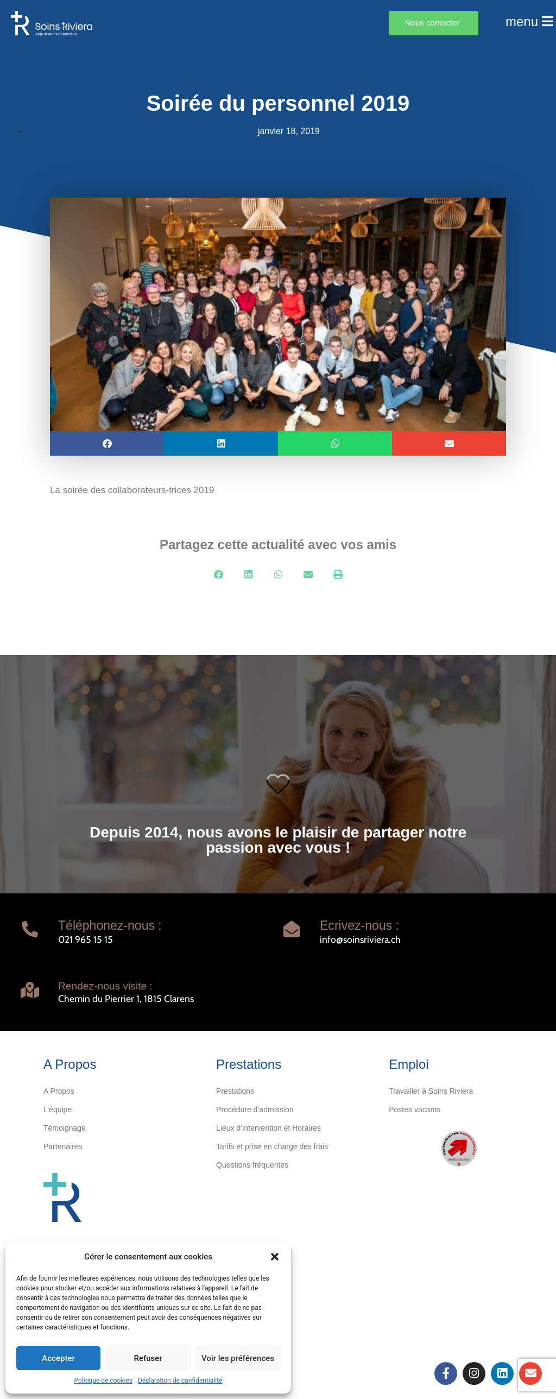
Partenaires (63, 1146)
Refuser (148, 1358)
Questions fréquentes (252, 1165)
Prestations (235, 1091)
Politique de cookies (103, 1380)
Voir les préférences (237, 1358)
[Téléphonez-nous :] (30, 929)
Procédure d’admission (254, 1109)
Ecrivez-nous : (359, 925)
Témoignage (64, 1128)
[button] (274, 1256)
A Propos (58, 1091)
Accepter (58, 1358)
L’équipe (57, 1109)
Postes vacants (414, 1109)
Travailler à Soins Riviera (431, 1091)
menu (529, 21)
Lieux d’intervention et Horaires (268, 1128)
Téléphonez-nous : (110, 925)
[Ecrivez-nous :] (291, 929)
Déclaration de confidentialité (180, 1380)
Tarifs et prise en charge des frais (272, 1146)
